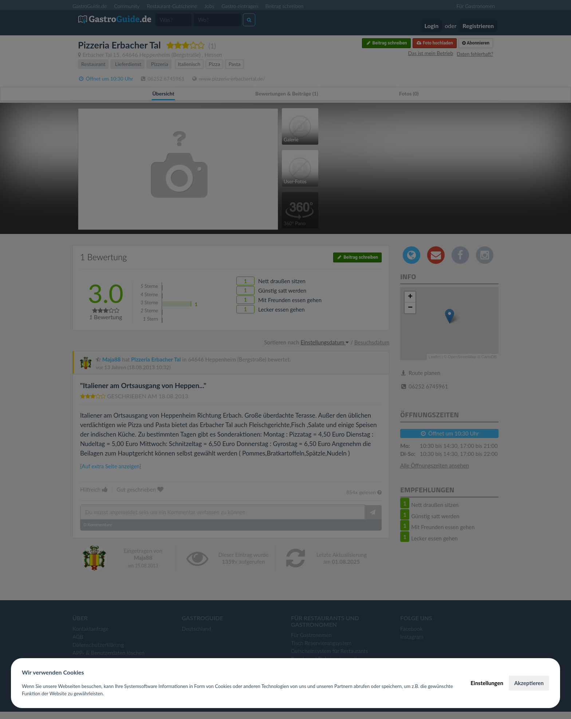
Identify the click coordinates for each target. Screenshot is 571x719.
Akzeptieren (529, 683)
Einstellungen (486, 683)
